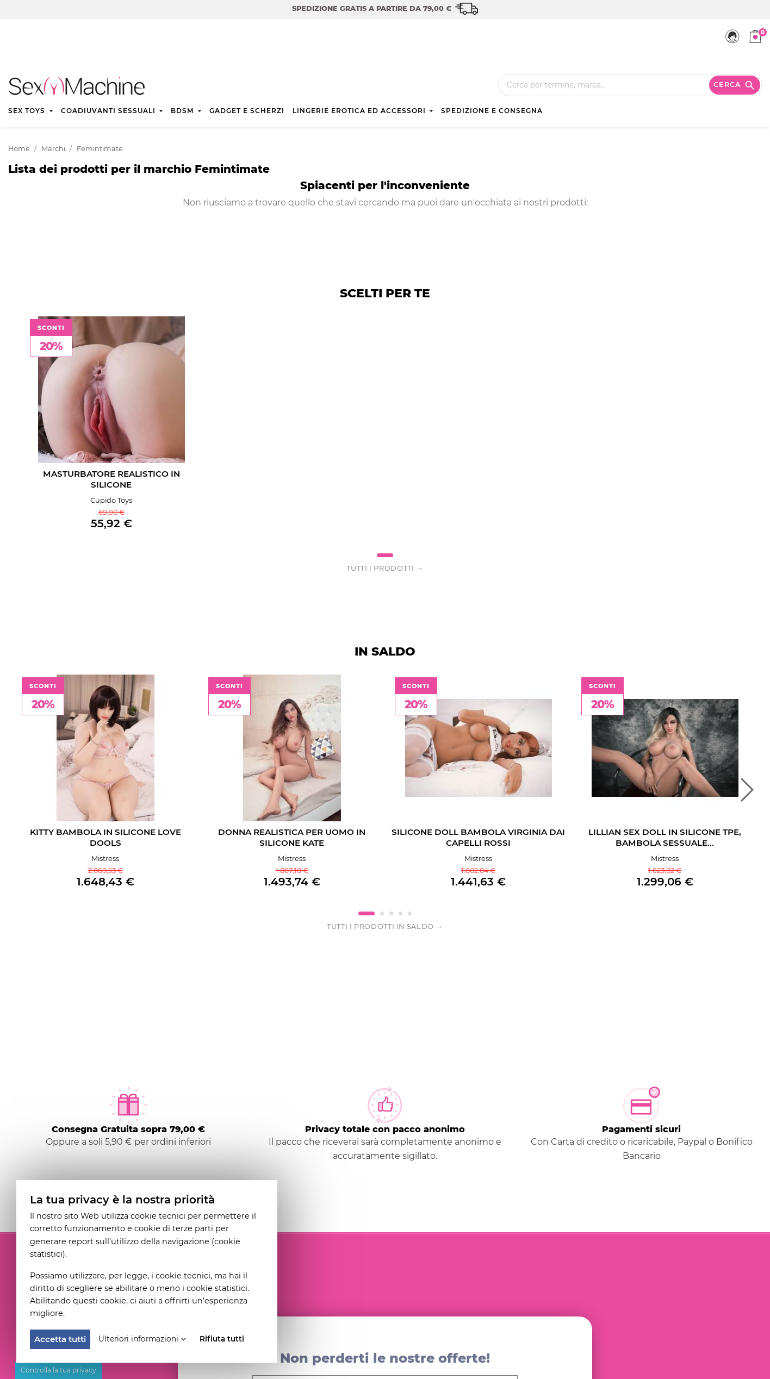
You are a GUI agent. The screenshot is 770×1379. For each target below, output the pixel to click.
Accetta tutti (60, 1339)
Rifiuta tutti (222, 1338)
